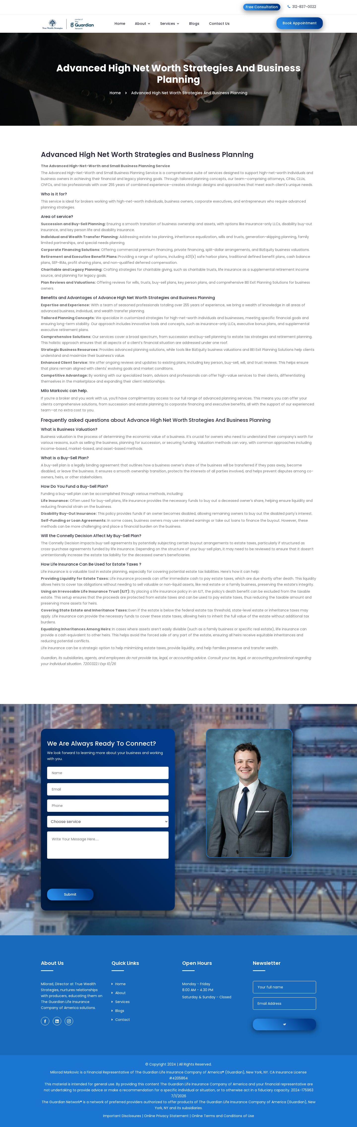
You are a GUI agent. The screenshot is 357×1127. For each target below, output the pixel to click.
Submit (70, 894)
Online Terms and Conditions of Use (223, 1115)
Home (120, 23)
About (142, 23)
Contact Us (219, 23)
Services (169, 23)
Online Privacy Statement (166, 1115)
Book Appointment (300, 23)
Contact (121, 1019)
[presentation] (84, 874)
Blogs (194, 23)
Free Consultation (262, 6)
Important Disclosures (122, 1115)
